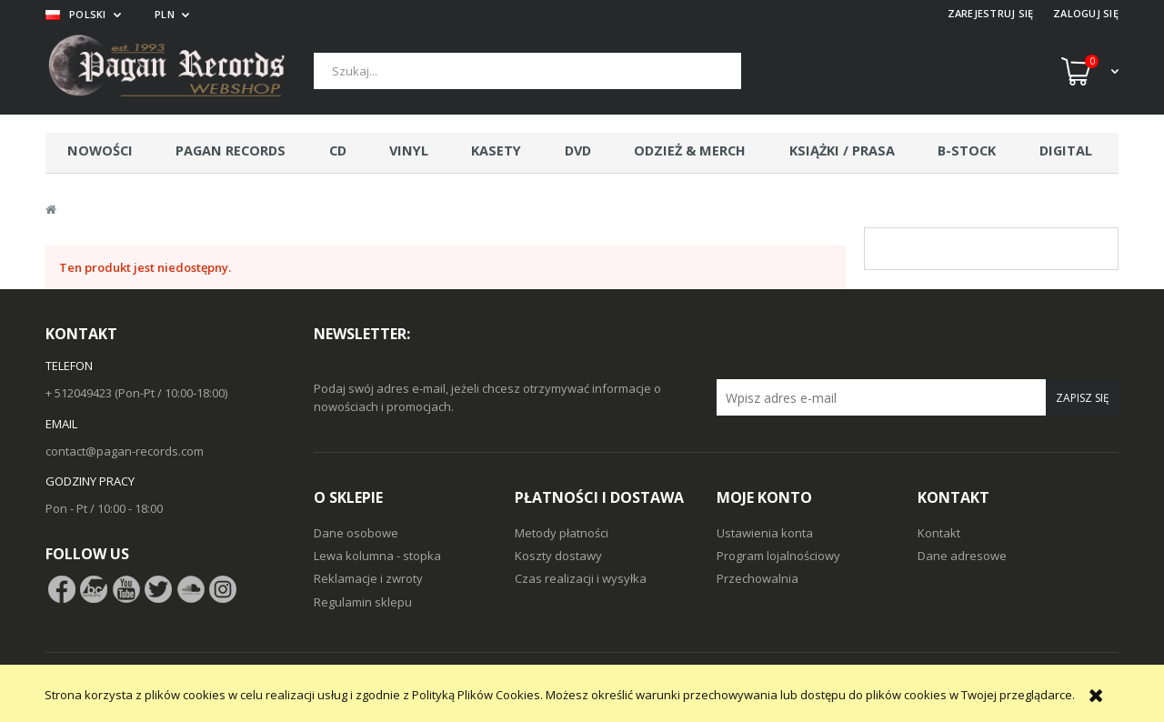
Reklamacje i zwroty (368, 578)
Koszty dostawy (558, 555)
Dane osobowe (356, 533)
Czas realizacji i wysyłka (581, 578)
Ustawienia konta (765, 533)
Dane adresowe (962, 555)
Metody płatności (561, 533)
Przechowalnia (757, 578)
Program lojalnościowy (778, 555)
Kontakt (939, 533)
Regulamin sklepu (363, 602)
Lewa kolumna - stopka (377, 555)
